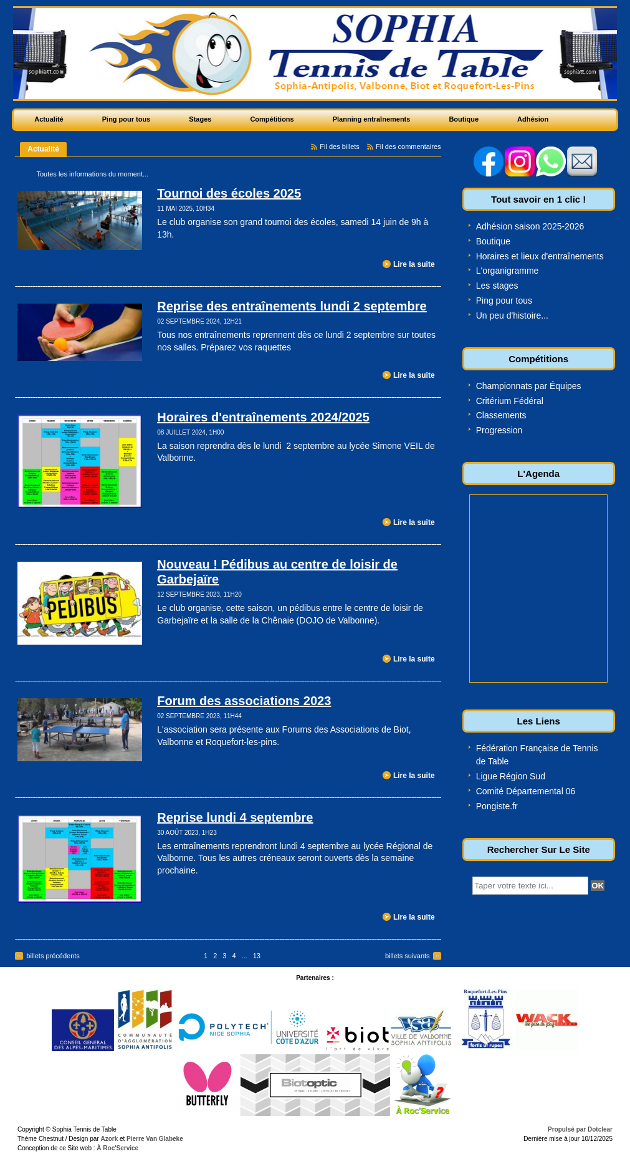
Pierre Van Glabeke (154, 1138)
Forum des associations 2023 (244, 701)
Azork (109, 1138)
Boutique (493, 241)
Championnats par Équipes (528, 386)
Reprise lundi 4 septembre (235, 817)
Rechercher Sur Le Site (538, 849)
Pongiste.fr (497, 806)
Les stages (497, 286)
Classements (501, 415)
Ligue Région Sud (510, 776)
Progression (499, 430)
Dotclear (600, 1129)
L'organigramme (507, 271)
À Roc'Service (117, 1148)
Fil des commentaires (408, 146)
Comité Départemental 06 (526, 791)
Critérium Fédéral (509, 401)
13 (256, 955)
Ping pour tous (504, 300)
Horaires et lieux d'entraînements (540, 256)
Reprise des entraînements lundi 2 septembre (291, 306)
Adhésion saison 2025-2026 (530, 226)
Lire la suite (414, 264)
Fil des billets (340, 146)
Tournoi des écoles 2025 (229, 193)
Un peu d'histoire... (512, 315)
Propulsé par (568, 1129)
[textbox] (530, 886)
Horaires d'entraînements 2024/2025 (263, 417)
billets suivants (407, 955)
